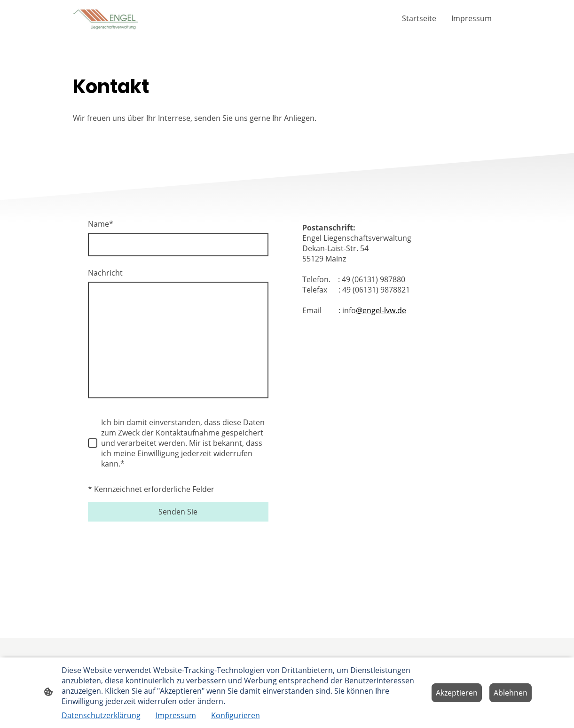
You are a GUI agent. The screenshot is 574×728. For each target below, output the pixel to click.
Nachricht (105, 273)
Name (100, 224)
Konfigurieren (235, 715)
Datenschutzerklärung (101, 715)
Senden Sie (177, 511)
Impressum (176, 715)
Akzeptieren (457, 693)
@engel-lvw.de (381, 310)
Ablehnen (510, 693)
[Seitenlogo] (105, 18)
